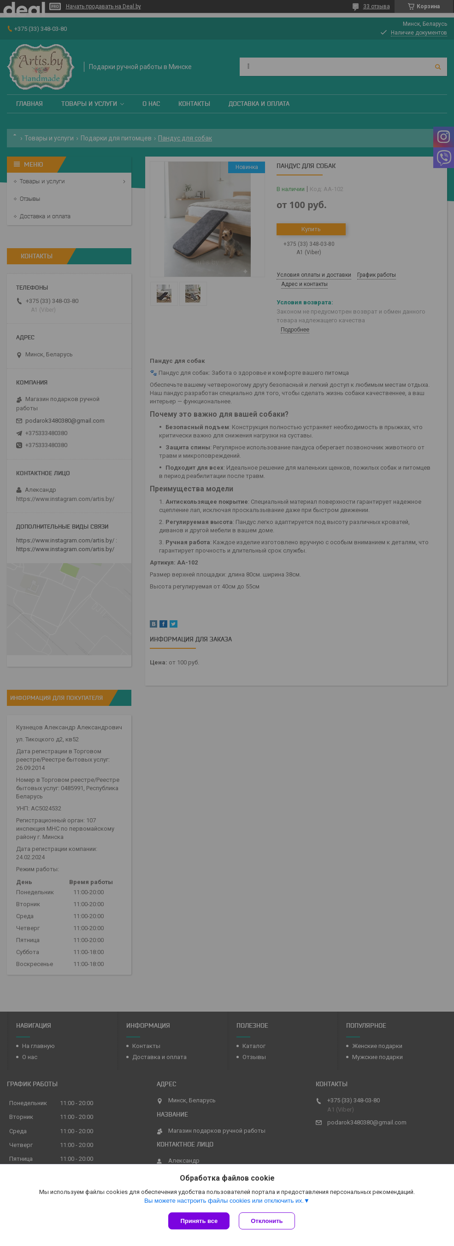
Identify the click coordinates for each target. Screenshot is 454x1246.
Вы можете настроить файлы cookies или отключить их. (224, 1200)
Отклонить (267, 1220)
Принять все (199, 1220)
